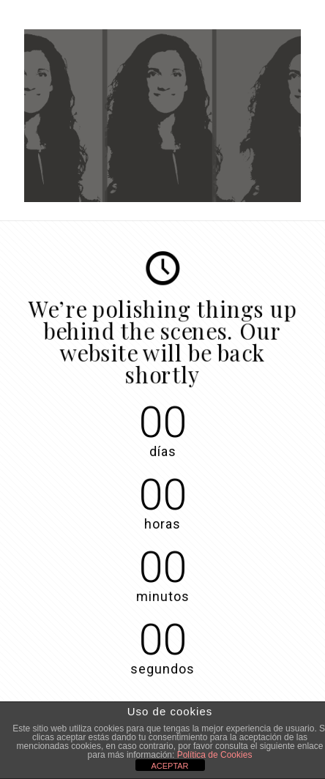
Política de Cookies (215, 755)
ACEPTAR (169, 765)
